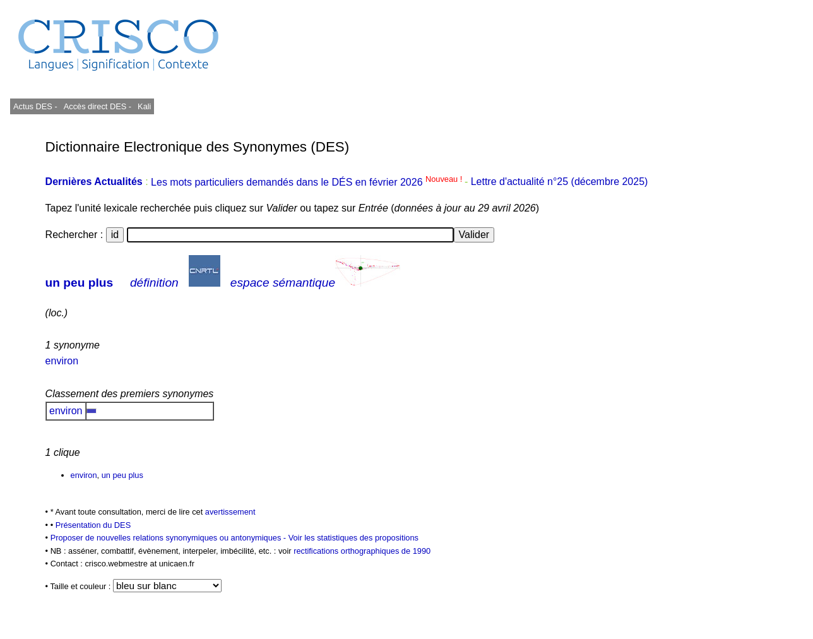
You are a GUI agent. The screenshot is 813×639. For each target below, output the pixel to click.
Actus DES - (35, 106)
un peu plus (79, 282)
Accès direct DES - (97, 106)
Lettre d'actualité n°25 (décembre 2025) (559, 182)
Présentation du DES (93, 525)
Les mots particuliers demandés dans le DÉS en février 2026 (308, 182)
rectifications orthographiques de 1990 (362, 551)
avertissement (230, 512)
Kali (144, 106)
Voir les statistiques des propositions (353, 537)
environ (61, 360)
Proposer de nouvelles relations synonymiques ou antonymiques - (169, 537)
